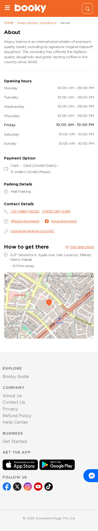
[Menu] (7, 8)
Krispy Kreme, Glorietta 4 (37, 22)
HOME (9, 22)
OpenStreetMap (56, 275)
